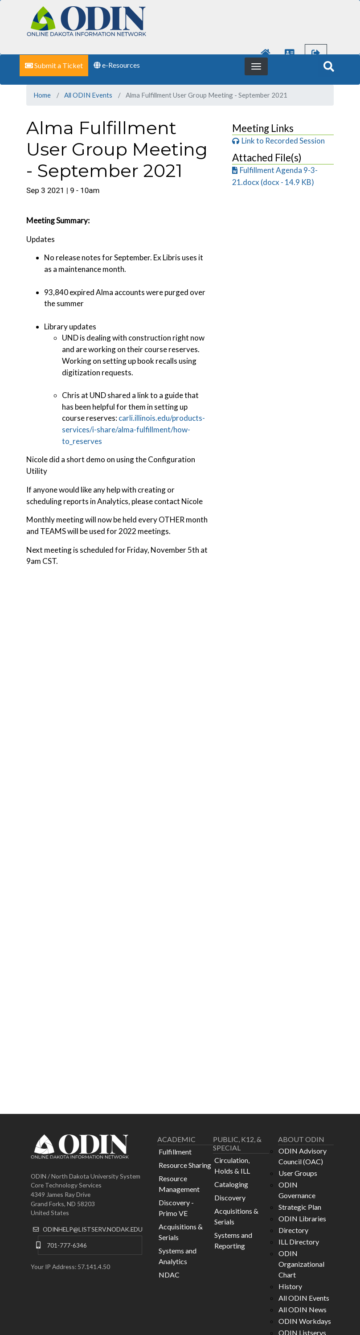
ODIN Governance (296, 1189)
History (290, 1286)
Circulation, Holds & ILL (232, 1165)
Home (42, 95)
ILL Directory (298, 1241)
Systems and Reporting (233, 1240)
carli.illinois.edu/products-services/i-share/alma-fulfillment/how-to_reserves (133, 429)
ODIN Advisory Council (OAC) (302, 1156)
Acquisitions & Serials (181, 1231)
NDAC (169, 1274)
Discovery (229, 1197)
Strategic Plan (299, 1207)
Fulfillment (175, 1151)
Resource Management (179, 1183)
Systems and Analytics (177, 1255)
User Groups (297, 1173)
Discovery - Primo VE (176, 1207)
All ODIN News (302, 1309)
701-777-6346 (67, 1245)
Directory (293, 1230)
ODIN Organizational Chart (301, 1264)
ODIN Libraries (302, 1218)
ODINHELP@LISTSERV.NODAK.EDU (93, 1229)
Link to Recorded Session (283, 140)
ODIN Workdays (304, 1321)
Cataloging (231, 1184)
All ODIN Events (88, 95)
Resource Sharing (185, 1165)
